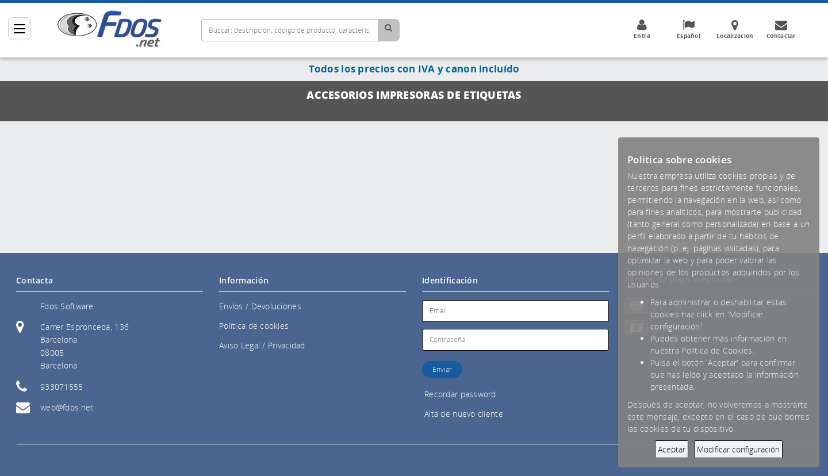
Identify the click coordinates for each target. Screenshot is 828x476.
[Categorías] (19, 28)
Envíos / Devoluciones (260, 306)
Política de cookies (254, 325)
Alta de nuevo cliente (463, 413)
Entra (642, 29)
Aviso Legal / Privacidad (262, 345)
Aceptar (671, 449)
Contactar (781, 29)
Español (688, 29)
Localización (735, 29)
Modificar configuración (738, 449)
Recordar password (460, 394)
